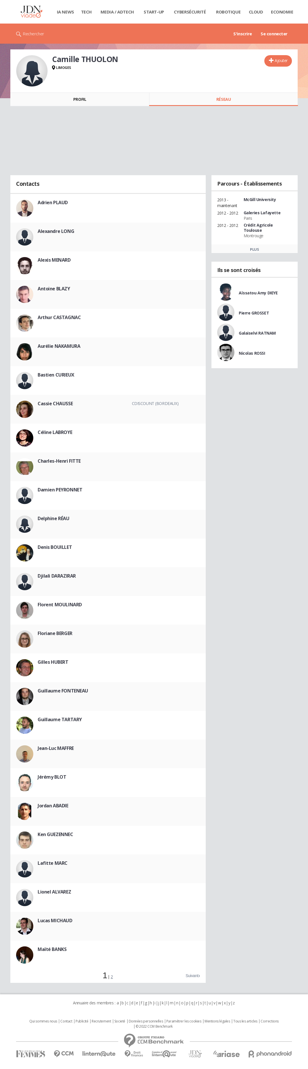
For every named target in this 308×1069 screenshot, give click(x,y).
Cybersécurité (190, 12)
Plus (254, 249)
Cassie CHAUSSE (55, 403)
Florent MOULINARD (60, 604)
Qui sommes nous (43, 1021)
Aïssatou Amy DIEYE (258, 293)
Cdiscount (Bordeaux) (155, 403)
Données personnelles (146, 1021)
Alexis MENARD (54, 260)
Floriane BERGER (55, 633)
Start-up (154, 12)
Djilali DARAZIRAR (57, 576)
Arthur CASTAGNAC (59, 317)
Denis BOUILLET (55, 547)
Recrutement (101, 1021)
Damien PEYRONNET (60, 490)
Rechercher (33, 33)
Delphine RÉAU (54, 518)
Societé (119, 1021)
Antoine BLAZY (54, 288)
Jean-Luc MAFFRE (56, 748)
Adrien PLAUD (53, 202)
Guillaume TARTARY (60, 719)
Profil (79, 99)
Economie (282, 12)
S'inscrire (242, 33)
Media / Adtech (117, 12)
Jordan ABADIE (53, 805)
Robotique (228, 12)
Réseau (223, 99)
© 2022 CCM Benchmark (154, 1026)
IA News (65, 12)
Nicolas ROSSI (252, 353)
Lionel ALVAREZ (54, 892)
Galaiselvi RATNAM (257, 333)
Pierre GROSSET (254, 313)
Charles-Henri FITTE (59, 461)
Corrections (269, 1021)
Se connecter (274, 33)
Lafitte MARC (53, 863)
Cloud (256, 12)
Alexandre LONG (56, 231)
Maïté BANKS (52, 949)
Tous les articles (245, 1021)
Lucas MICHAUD (55, 920)
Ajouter (281, 60)
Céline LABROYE (55, 432)
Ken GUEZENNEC (55, 834)
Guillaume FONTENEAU (63, 691)
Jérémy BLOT (52, 777)
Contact (66, 1021)
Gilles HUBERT (53, 662)
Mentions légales (217, 1021)
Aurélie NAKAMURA (59, 346)
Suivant (192, 975)
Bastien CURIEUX (56, 375)
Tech (86, 12)
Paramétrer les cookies (183, 1021)
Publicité (82, 1021)
